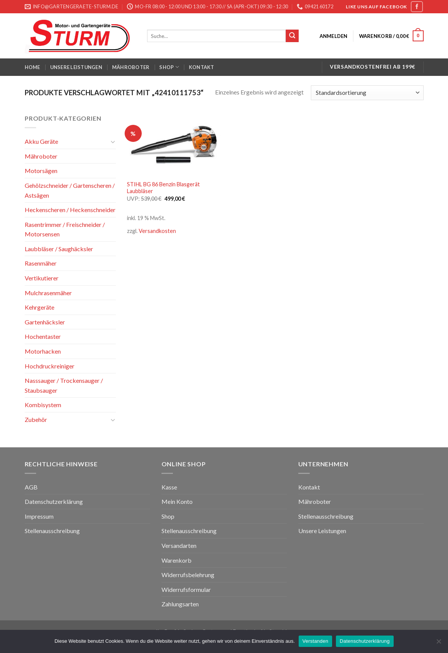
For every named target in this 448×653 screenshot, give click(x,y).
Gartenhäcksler (45, 322)
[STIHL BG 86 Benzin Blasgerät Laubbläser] (174, 144)
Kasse (169, 487)
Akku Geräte (41, 141)
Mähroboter (131, 67)
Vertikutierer (42, 278)
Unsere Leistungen (76, 67)
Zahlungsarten (180, 603)
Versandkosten (157, 231)
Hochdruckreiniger (49, 366)
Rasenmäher (41, 263)
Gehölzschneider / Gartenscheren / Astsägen (70, 190)
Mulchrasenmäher (48, 292)
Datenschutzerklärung (54, 501)
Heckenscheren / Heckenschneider (70, 209)
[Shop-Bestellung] (367, 92)
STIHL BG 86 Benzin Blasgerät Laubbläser (163, 188)
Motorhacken (43, 351)
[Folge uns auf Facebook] (417, 6)
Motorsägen (41, 170)
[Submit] (292, 36)
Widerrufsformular (186, 589)
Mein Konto (177, 501)
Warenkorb (176, 560)
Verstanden (315, 641)
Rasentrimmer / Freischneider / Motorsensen (65, 229)
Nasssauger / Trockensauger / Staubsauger (64, 385)
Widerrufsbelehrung (187, 574)
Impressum (39, 516)
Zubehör (36, 419)
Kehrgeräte (39, 307)
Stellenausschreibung (52, 530)
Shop (169, 67)
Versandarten (178, 545)
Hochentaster (43, 336)
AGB (31, 487)
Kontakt (201, 67)
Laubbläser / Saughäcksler (59, 248)
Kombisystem (43, 404)
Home (32, 67)
